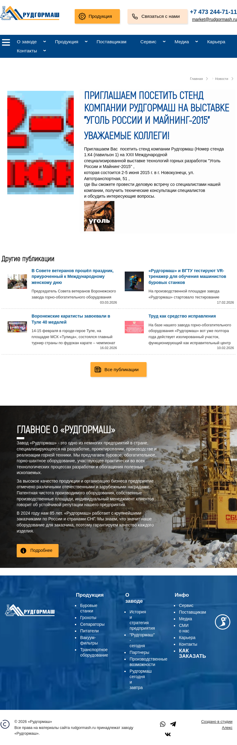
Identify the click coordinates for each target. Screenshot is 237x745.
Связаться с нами (160, 16)
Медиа (181, 41)
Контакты (27, 50)
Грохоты (88, 617)
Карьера (216, 41)
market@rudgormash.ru (214, 19)
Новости (221, 79)
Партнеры (139, 651)
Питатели (89, 630)
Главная (196, 79)
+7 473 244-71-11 (213, 11)
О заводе (27, 41)
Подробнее (41, 549)
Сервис (149, 41)
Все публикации (121, 368)
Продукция (100, 16)
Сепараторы (92, 623)
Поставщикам (111, 41)
